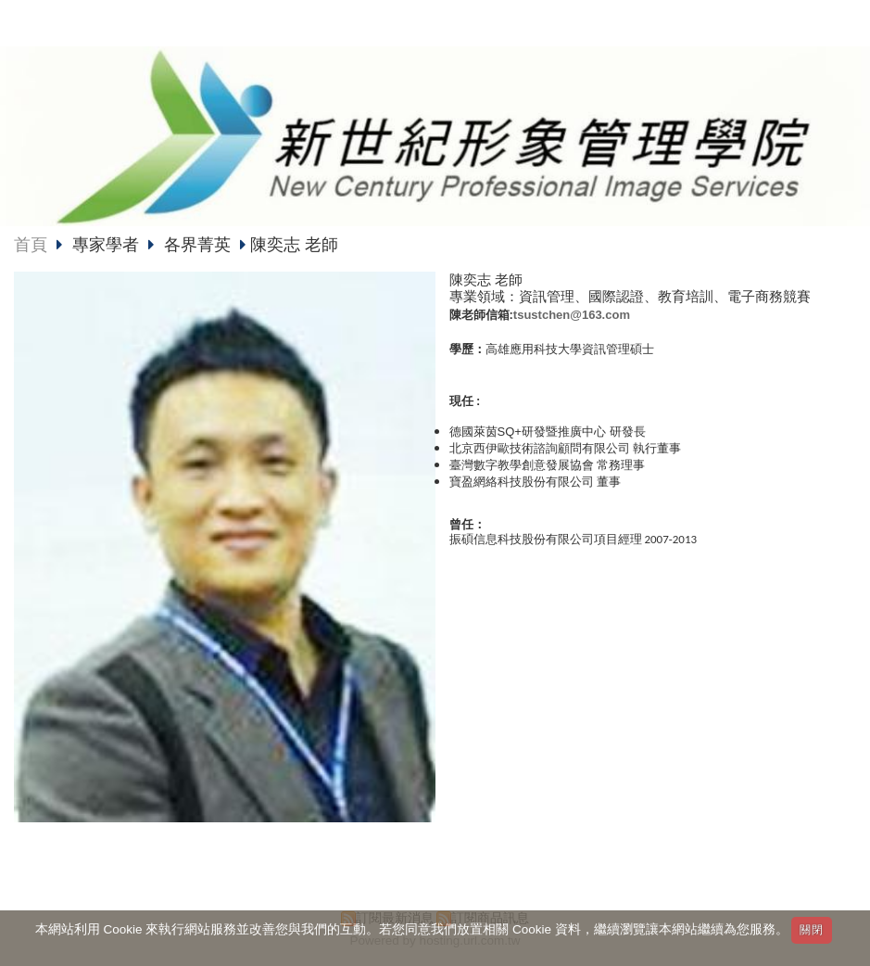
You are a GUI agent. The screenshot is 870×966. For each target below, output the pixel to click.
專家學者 (108, 244)
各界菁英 (197, 244)
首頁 (30, 244)
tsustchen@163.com (571, 315)
